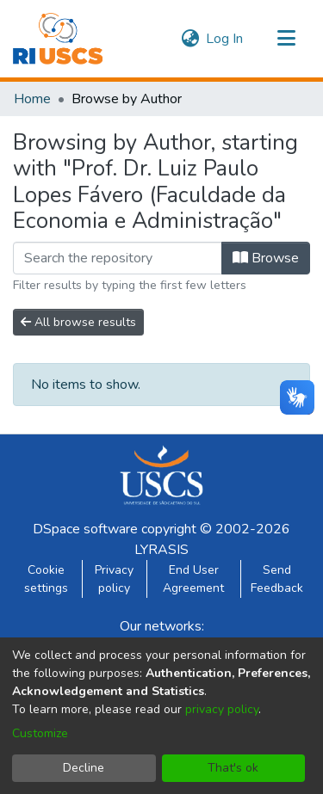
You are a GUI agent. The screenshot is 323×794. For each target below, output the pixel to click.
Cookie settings (46, 579)
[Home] (57, 39)
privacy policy (221, 709)
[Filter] (117, 258)
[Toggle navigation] (286, 38)
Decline (83, 768)
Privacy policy (114, 579)
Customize (40, 733)
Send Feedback (277, 579)
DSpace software (85, 529)
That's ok (233, 768)
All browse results (78, 322)
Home (32, 98)
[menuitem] (190, 38)
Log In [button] (225, 38)
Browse (266, 258)
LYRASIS (161, 549)
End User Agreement (193, 579)
